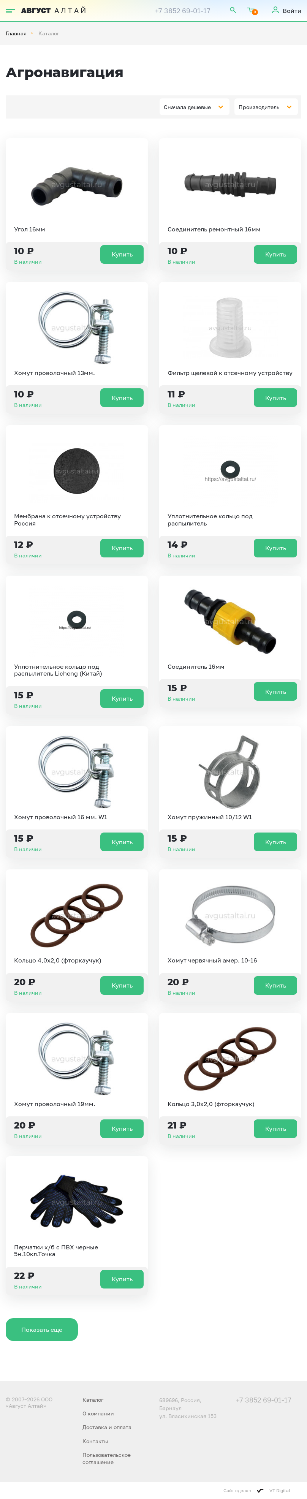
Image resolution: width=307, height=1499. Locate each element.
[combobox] (194, 106)
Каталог (92, 1399)
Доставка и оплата (106, 1427)
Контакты (95, 1441)
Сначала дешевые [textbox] (187, 107)
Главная (16, 33)
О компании (98, 1413)
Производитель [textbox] (259, 107)
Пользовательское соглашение (106, 1458)
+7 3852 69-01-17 (182, 10)
